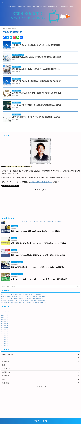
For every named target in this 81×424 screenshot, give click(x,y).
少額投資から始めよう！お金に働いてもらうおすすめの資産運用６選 (36, 45)
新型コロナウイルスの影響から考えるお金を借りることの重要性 (42, 221)
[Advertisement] (40, 203)
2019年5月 (4, 337)
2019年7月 (4, 333)
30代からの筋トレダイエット (41, 182)
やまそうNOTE (40, 421)
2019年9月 (4, 329)
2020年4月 (4, 317)
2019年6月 (4, 335)
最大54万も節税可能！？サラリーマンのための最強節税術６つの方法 (36, 117)
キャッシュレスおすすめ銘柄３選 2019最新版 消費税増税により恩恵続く (37, 105)
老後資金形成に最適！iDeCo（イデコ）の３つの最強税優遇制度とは (36, 69)
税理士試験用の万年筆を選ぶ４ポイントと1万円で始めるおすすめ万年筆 (38, 243)
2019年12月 (4, 323)
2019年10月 (4, 327)
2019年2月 (4, 343)
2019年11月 (4, 325)
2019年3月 (4, 341)
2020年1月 (4, 321)
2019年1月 (4, 345)
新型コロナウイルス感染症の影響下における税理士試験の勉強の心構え (38, 255)
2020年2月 (4, 319)
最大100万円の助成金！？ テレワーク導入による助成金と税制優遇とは (38, 267)
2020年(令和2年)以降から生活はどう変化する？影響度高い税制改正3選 (36, 57)
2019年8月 (4, 331)
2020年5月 (4, 315)
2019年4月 (4, 339)
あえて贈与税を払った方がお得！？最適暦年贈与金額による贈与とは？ (36, 93)
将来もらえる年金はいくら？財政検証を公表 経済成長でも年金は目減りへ (37, 81)
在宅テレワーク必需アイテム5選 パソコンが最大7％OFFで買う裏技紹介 (39, 279)
